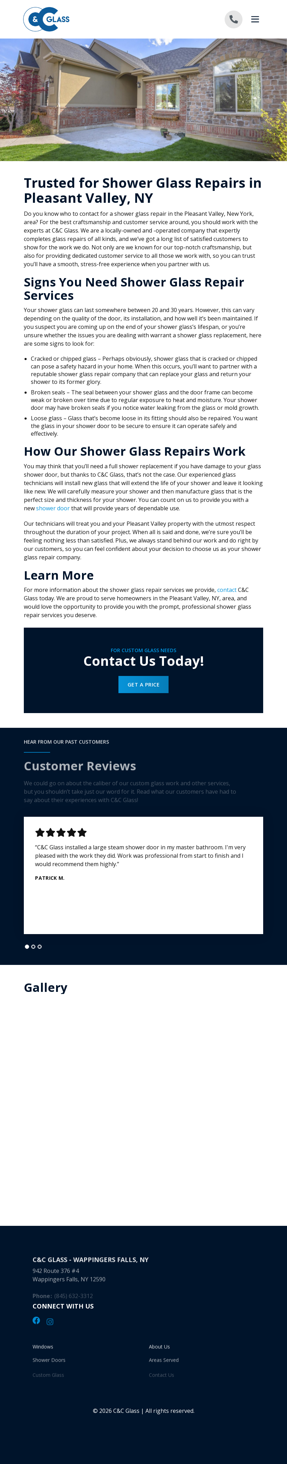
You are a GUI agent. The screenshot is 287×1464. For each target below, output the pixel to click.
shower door (53, 508)
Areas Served (164, 1364)
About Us (159, 1349)
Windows (43, 1349)
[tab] (27, 947)
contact (227, 590)
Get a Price (143, 684)
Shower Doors (49, 1364)
